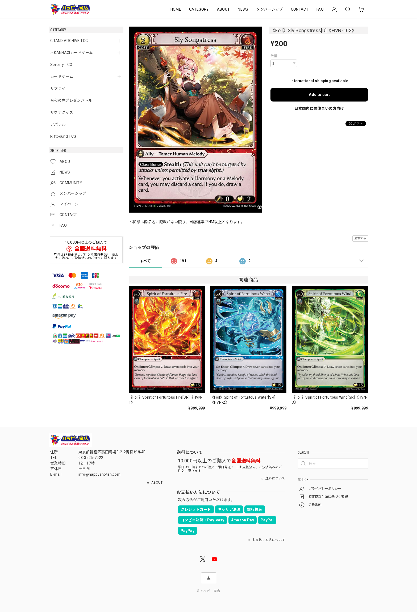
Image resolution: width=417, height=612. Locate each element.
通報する (360, 238)
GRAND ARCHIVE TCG (69, 41)
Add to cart (319, 94)
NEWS (243, 9)
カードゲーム (61, 76)
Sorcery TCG (61, 64)
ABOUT (223, 9)
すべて (145, 261)
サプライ (57, 88)
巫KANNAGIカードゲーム (71, 52)
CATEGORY (199, 9)
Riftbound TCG (63, 136)
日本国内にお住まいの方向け (319, 108)
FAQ (320, 9)
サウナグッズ (61, 112)
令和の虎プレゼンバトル (71, 100)
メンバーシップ (269, 9)
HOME (175, 9)
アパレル (57, 124)
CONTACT (299, 9)
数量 (274, 56)
